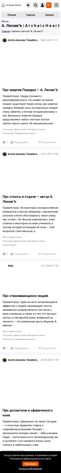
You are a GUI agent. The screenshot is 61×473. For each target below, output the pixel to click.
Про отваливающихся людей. (26, 296)
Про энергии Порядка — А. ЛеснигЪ (30, 90)
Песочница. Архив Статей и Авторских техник (24, 129)
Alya (10, 265)
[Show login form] (42, 5)
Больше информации (30, 468)
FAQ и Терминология (12, 237)
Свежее (49, 15)
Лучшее (11, 15)
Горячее (30, 15)
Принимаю (30, 464)
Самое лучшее (9, 245)
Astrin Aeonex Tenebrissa (24, 40)
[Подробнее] (30, 65)
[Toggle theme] (28, 5)
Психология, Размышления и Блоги (19, 133)
